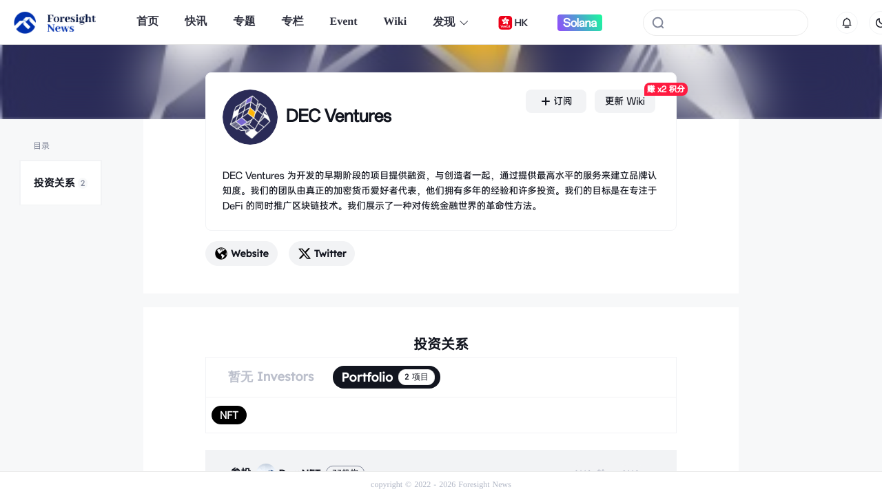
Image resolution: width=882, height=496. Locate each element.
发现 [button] (451, 22)
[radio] (229, 415)
